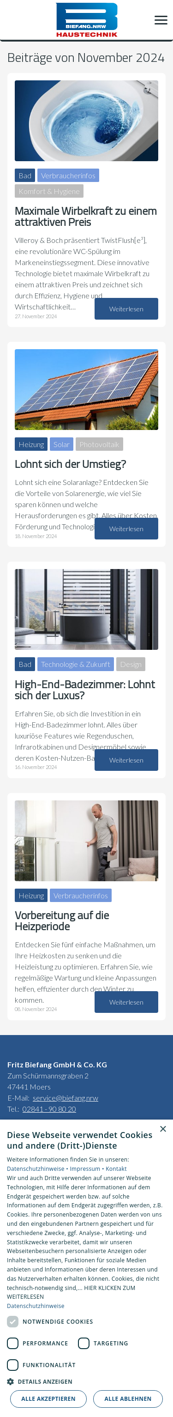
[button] (161, 20)
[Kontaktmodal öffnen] (13, 20)
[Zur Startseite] (86, 19)
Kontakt (116, 1169)
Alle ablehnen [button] (128, 1399)
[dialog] (86, 1268)
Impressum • (88, 1169)
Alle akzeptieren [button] (48, 1399)
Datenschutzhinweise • (38, 1169)
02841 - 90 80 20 (49, 1108)
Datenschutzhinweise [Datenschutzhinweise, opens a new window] (36, 1306)
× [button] (162, 1129)
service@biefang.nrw (65, 1097)
